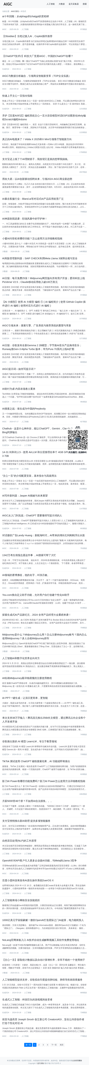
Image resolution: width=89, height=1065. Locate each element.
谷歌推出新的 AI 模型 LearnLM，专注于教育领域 (29, 741)
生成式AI (5, 69)
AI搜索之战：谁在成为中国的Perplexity (24, 408)
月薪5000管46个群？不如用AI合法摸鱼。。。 (27, 801)
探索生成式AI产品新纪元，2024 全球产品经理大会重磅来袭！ (36, 614)
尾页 (61, 1045)
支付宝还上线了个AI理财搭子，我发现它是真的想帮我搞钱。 (36, 159)
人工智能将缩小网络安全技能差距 (21, 900)
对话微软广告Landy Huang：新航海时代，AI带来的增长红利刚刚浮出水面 (43, 535)
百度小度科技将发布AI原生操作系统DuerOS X (28, 880)
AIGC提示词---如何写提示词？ (19, 369)
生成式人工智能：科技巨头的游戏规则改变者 (27, 999)
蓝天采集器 (74, 4)
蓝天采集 (40, 1063)
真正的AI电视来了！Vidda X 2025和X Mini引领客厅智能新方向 (37, 139)
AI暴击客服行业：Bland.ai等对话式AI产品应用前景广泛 (33, 198)
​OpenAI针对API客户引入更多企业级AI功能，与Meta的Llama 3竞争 (39, 860)
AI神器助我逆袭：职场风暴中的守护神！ (24, 218)
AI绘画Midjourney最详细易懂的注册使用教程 (27, 678)
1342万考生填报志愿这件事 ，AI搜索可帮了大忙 (29, 555)
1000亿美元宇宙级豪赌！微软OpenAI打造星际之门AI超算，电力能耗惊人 (43, 920)
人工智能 (51, 4)
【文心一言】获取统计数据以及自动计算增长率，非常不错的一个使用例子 (43, 959)
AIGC (4, 29)
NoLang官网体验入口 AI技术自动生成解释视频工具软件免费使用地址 (40, 940)
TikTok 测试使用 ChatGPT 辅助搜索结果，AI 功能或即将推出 (36, 761)
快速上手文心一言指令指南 (17, 95)
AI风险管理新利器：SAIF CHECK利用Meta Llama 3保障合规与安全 (39, 258)
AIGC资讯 (15, 11)
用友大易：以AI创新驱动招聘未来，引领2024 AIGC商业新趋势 (37, 179)
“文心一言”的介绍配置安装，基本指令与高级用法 (29, 475)
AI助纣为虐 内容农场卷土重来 (18, 388)
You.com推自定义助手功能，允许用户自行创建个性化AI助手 (35, 595)
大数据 (62, 4)
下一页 (54, 1045)
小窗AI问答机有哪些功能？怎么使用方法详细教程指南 (32, 238)
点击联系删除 (77, 1060)
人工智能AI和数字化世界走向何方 (21, 658)
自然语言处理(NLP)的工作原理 (19, 840)
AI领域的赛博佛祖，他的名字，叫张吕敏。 (26, 575)
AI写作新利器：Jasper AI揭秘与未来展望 (25, 495)
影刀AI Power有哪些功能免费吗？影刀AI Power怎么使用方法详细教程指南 (43, 781)
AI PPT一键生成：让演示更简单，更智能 (25, 698)
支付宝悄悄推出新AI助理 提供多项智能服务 (26, 820)
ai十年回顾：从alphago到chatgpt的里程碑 (25, 16)
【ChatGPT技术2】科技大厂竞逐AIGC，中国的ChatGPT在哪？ (37, 56)
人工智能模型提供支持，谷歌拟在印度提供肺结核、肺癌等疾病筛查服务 (42, 979)
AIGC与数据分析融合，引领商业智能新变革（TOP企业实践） (36, 76)
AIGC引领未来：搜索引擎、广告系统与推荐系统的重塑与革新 (36, 325)
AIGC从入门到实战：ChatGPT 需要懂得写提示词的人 (32, 515)
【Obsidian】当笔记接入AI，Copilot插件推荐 (27, 36)
